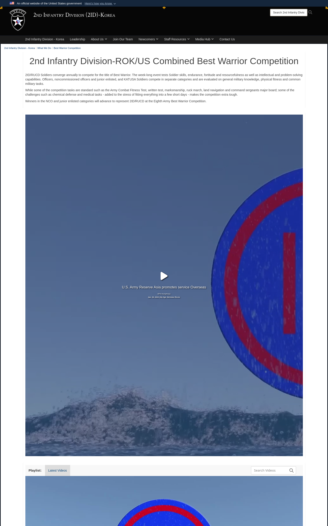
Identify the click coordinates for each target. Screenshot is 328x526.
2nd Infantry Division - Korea (44, 39)
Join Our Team (123, 39)
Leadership (77, 39)
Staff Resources (176, 39)
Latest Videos (57, 404)
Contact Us (227, 39)
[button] (101, 3)
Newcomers (148, 39)
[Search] (288, 12)
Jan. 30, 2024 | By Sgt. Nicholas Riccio (164, 264)
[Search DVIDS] (272, 403)
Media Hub (204, 39)
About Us (99, 39)
